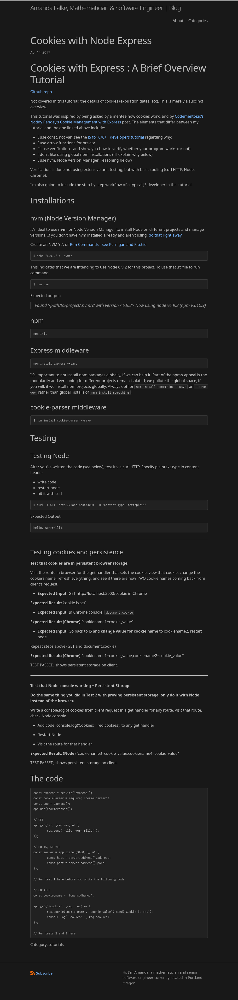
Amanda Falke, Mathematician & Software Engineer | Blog (105, 7)
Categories (198, 20)
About (178, 20)
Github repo (41, 91)
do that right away (165, 235)
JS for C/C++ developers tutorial (116, 137)
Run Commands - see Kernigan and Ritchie (108, 244)
